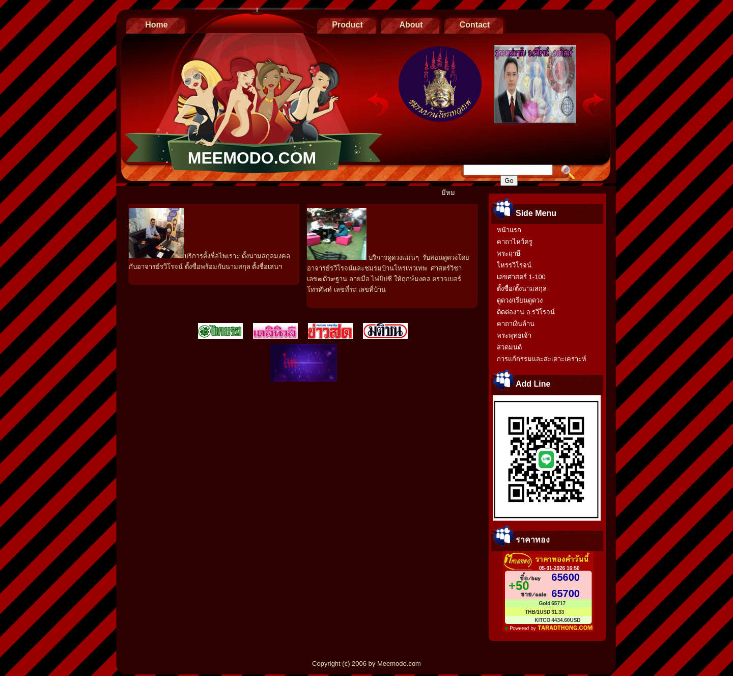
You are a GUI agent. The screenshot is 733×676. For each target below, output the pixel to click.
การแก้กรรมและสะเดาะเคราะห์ (541, 359)
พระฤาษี (509, 253)
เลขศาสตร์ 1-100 (521, 277)
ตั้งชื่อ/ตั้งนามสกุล (522, 288)
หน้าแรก (509, 230)
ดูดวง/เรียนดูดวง (520, 300)
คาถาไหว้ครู (514, 242)
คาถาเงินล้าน (515, 324)
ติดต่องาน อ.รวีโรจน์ (526, 312)
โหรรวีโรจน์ (514, 265)
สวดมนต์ (509, 347)
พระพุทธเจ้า (514, 335)
